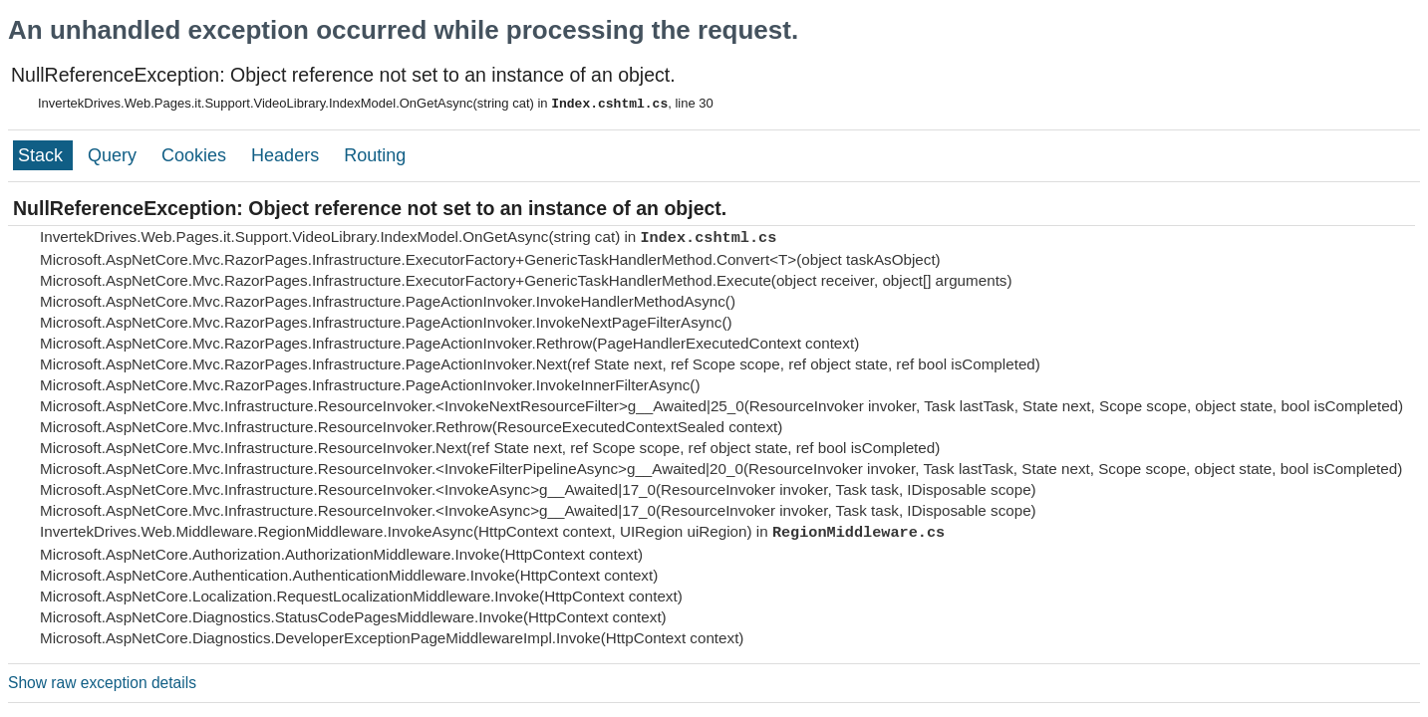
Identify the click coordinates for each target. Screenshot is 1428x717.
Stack (43, 155)
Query (115, 155)
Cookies (196, 155)
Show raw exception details (102, 682)
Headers (287, 155)
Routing (375, 155)
